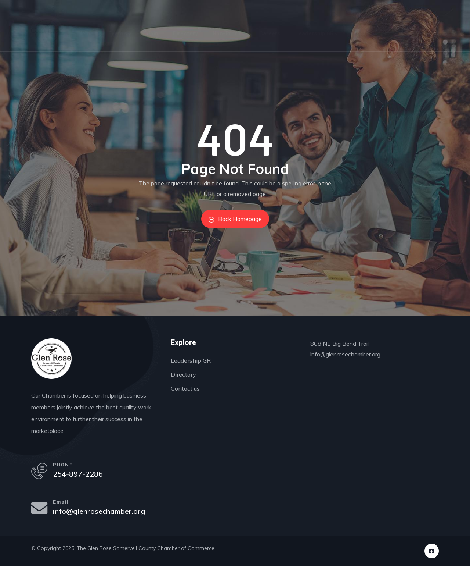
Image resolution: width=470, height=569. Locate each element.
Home (86, 32)
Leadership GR (317, 32)
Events (120, 32)
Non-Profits (229, 32)
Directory (185, 32)
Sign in (441, 7)
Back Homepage (235, 219)
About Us (365, 32)
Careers (270, 32)
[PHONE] (40, 472)
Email (63, 504)
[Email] (40, 511)
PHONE (65, 465)
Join (152, 32)
